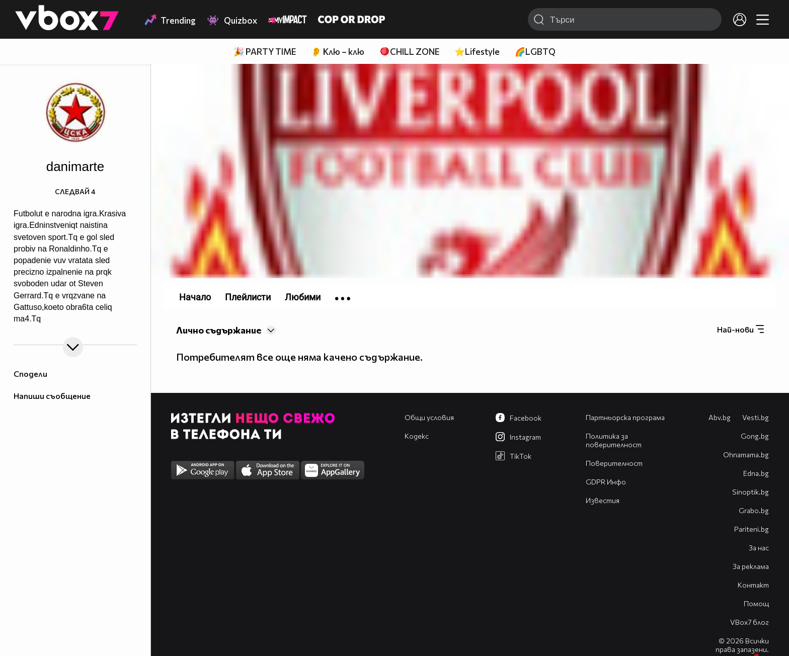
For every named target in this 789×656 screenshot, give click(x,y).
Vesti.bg (755, 417)
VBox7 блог (749, 622)
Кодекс (417, 436)
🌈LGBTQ (535, 51)
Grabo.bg (754, 510)
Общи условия (429, 417)
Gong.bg (755, 436)
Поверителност (614, 463)
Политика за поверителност (614, 440)
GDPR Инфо (606, 481)
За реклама (751, 566)
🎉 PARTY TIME (264, 51)
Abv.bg (719, 417)
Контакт (753, 585)
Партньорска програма (625, 417)
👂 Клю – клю (337, 51)
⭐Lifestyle (477, 51)
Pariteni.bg (751, 529)
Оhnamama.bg (746, 454)
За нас (759, 547)
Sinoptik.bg (750, 491)
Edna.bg (756, 473)
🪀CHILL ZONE (409, 51)
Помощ (756, 603)
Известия (602, 500)
